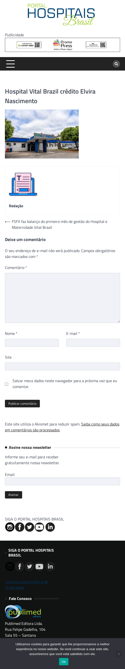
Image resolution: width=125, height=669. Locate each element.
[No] (118, 654)
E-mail (73, 333)
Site (8, 357)
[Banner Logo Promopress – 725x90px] (62, 50)
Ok (64, 662)
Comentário (16, 267)
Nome (11, 333)
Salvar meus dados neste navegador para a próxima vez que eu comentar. (65, 383)
